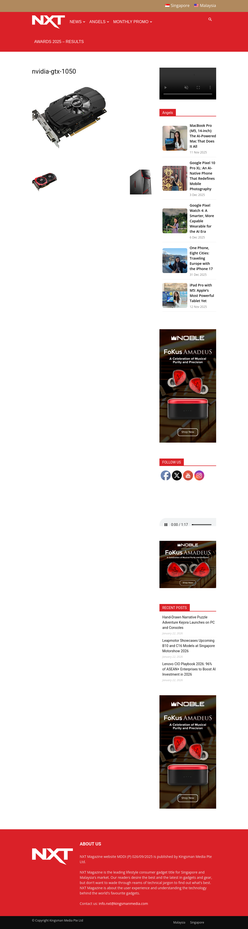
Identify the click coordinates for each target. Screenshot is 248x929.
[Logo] (50, 22)
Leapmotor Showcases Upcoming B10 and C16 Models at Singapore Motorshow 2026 (188, 646)
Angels (99, 22)
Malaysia (179, 922)
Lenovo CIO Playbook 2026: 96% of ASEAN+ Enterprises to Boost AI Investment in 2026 (189, 669)
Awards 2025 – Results (59, 42)
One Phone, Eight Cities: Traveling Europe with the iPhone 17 (201, 258)
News (77, 22)
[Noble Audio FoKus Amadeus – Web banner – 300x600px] (187, 441)
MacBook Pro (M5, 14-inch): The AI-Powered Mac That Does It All (203, 136)
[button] (210, 19)
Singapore (197, 922)
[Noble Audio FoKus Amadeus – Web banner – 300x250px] (187, 586)
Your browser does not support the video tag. (187, 83)
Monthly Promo (132, 22)
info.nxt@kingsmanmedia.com (123, 903)
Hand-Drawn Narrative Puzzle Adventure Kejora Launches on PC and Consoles (188, 622)
